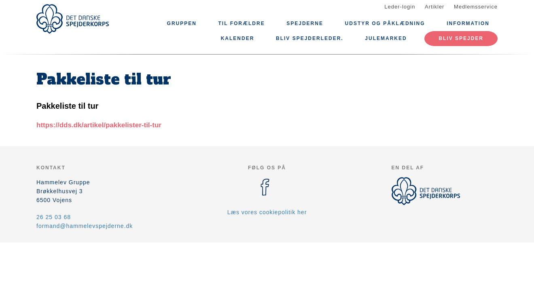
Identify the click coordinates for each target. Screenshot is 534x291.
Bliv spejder (461, 38)
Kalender (237, 38)
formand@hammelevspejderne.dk (84, 226)
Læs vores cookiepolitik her (267, 212)
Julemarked (386, 38)
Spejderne (304, 23)
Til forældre (241, 23)
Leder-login (399, 7)
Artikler (434, 7)
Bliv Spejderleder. (309, 38)
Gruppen (182, 23)
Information (468, 23)
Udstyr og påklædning (385, 23)
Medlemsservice (476, 7)
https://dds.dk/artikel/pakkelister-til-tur (98, 125)
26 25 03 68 (53, 217)
